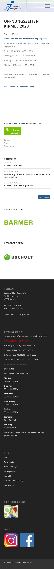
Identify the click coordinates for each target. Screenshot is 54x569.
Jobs (6, 457)
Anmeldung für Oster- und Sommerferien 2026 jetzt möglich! (27, 175)
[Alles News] (44, 197)
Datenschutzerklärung (13, 480)
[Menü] (46, 6)
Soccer (7, 143)
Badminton (9, 146)
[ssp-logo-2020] (22, 6)
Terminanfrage (10, 466)
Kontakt (7, 476)
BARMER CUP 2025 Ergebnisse (18, 185)
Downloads (9, 462)
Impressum (9, 485)
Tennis (7, 140)
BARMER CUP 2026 (13, 165)
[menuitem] (46, 6)
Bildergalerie (9, 471)
